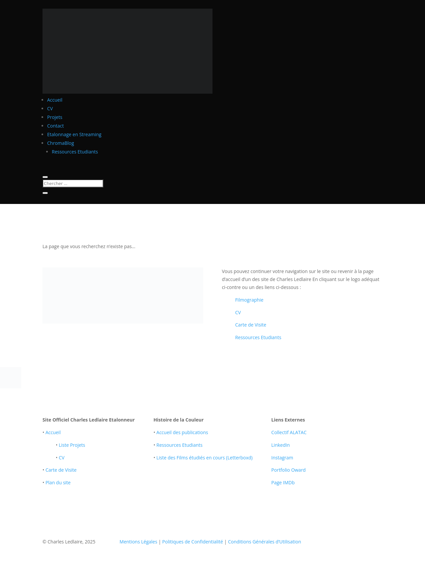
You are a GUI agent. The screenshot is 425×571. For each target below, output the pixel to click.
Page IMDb (283, 482)
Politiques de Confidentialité (192, 541)
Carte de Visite (250, 325)
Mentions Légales (138, 541)
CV (50, 108)
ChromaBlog (60, 143)
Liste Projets (72, 445)
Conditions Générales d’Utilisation (264, 541)
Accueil (54, 100)
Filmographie (249, 300)
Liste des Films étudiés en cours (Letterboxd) (204, 457)
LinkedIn (280, 445)
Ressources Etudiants (75, 151)
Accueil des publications (182, 432)
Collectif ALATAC (288, 432)
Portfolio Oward (288, 470)
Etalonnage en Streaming (74, 134)
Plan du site (58, 482)
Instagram (282, 457)
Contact (55, 126)
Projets (54, 117)
